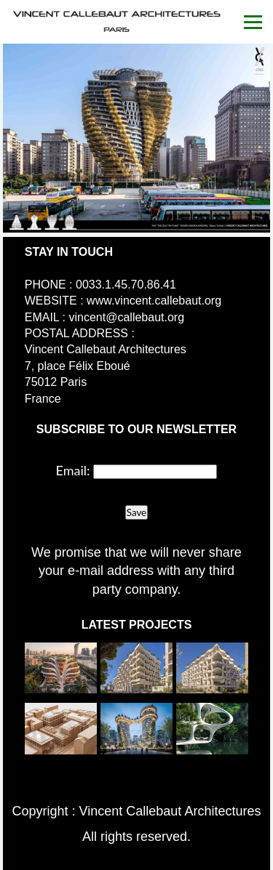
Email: (73, 470)
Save (136, 512)
